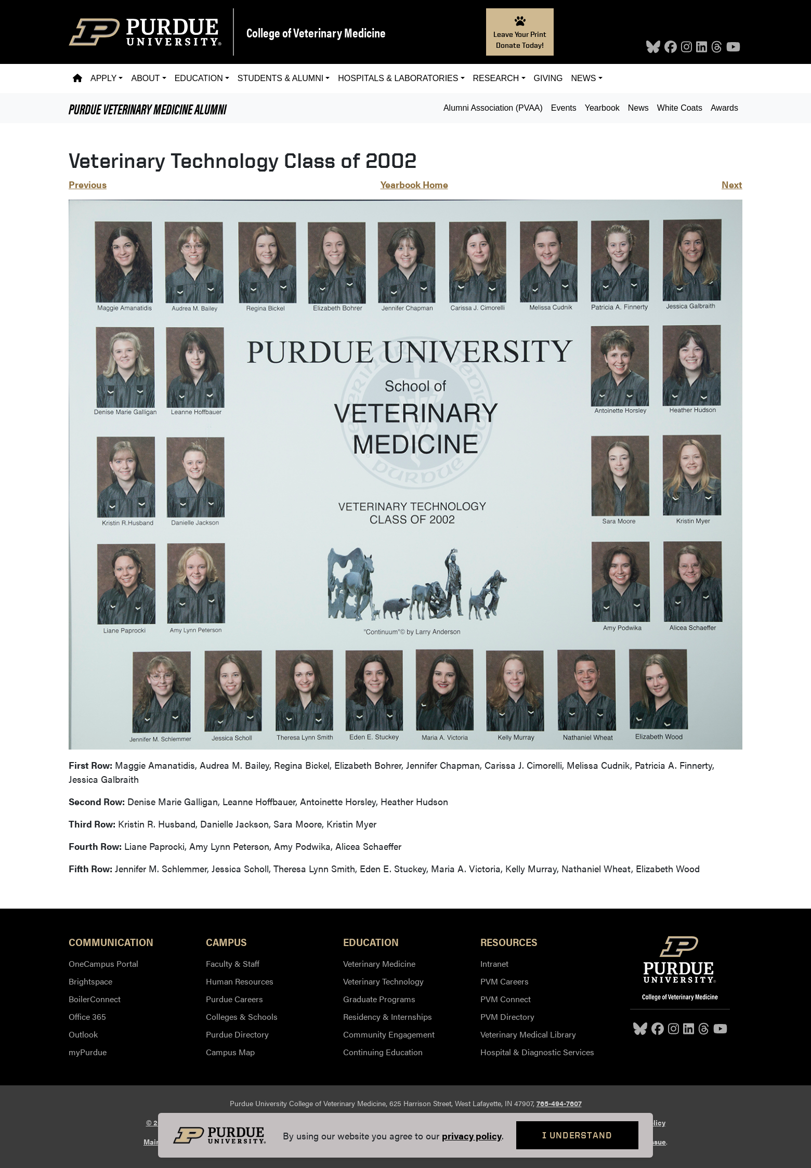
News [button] (583, 78)
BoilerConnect (95, 999)
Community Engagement (389, 1034)
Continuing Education (383, 1052)
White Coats (679, 107)
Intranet (494, 963)
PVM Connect (505, 999)
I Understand (577, 1135)
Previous (88, 184)
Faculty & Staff (232, 963)
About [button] (145, 78)
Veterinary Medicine (379, 963)
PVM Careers (504, 981)
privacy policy (472, 1135)
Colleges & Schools (242, 1016)
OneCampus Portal (103, 963)
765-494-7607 (559, 1103)
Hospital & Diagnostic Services (537, 1052)
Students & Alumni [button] (280, 78)
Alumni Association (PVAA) (493, 107)
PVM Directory (507, 1016)
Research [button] (496, 78)
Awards (724, 107)
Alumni (147, 108)
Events (564, 107)
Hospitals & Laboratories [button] (398, 78)
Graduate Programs (379, 999)
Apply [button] (103, 78)
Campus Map (230, 1052)
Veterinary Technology (383, 981)
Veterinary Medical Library (528, 1034)
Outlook (83, 1034)
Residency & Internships (387, 1016)
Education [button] (199, 78)
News (638, 107)
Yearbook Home (414, 184)
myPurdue (88, 1052)
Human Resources (239, 981)
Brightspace (90, 981)
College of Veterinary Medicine (316, 32)
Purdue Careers (234, 999)
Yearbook (602, 107)
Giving (548, 78)
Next (732, 184)
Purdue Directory (237, 1034)
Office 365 (87, 1016)
